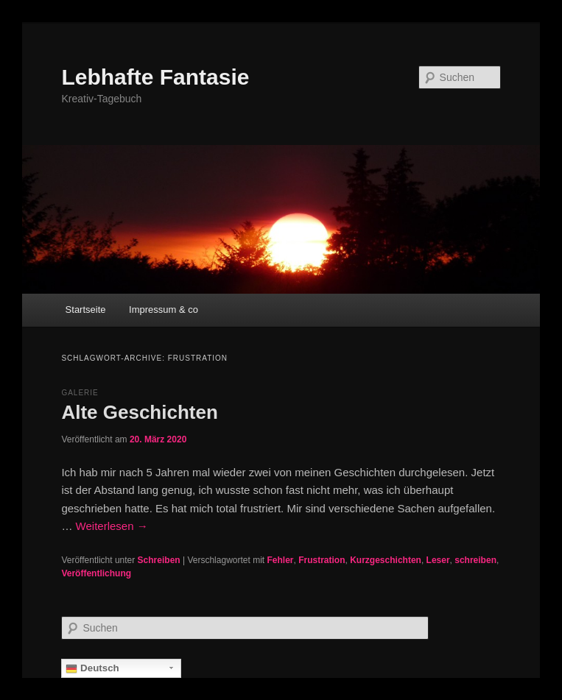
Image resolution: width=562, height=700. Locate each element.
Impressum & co (163, 309)
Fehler (280, 560)
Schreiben (159, 560)
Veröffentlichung (96, 573)
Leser (438, 560)
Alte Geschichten (139, 412)
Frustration (321, 560)
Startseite (86, 309)
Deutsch (92, 668)
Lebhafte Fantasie (155, 77)
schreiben (475, 560)
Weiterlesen (112, 526)
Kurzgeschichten (385, 560)
